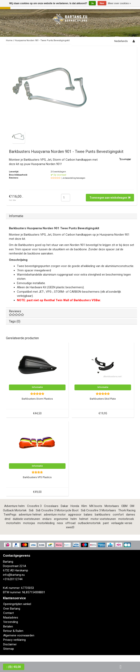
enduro (47, 519)
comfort (118, 514)
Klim (84, 506)
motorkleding (46, 523)
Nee (102, 3)
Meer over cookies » (119, 3)
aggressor (74, 514)
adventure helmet (30, 514)
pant (106, 523)
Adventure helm (14, 506)
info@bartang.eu (14, 575)
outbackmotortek (89, 523)
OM (132, 506)
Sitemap (8, 649)
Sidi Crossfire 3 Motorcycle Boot (57, 510)
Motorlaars (112, 506)
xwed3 (70, 527)
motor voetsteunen (103, 519)
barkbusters (102, 514)
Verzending (10, 622)
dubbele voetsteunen (26, 519)
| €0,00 (14, 667)
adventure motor (55, 514)
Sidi (31, 510)
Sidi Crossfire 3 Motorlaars (98, 510)
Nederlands (121, 41)
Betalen (8, 626)
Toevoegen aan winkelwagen (109, 197)
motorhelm (13, 523)
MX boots (95, 506)
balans (88, 514)
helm (73, 519)
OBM (124, 506)
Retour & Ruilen (13, 631)
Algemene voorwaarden (18, 635)
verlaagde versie (121, 523)
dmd (7, 519)
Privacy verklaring (14, 640)
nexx (60, 523)
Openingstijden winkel (17, 604)
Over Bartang (11, 608)
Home (9, 40)
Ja (92, 3)
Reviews (71, 313)
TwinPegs (10, 514)
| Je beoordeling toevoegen (73, 178)
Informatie (16, 216)
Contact (8, 613)
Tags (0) (14, 321)
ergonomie (61, 519)
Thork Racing (126, 510)
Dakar (64, 506)
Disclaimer (10, 644)
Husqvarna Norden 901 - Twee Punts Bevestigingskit (42, 40)
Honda (74, 506)
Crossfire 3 (34, 506)
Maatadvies (10, 617)
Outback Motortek (14, 510)
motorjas (29, 523)
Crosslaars (51, 506)
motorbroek (126, 519)
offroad (70, 523)
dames (130, 514)
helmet (83, 519)
